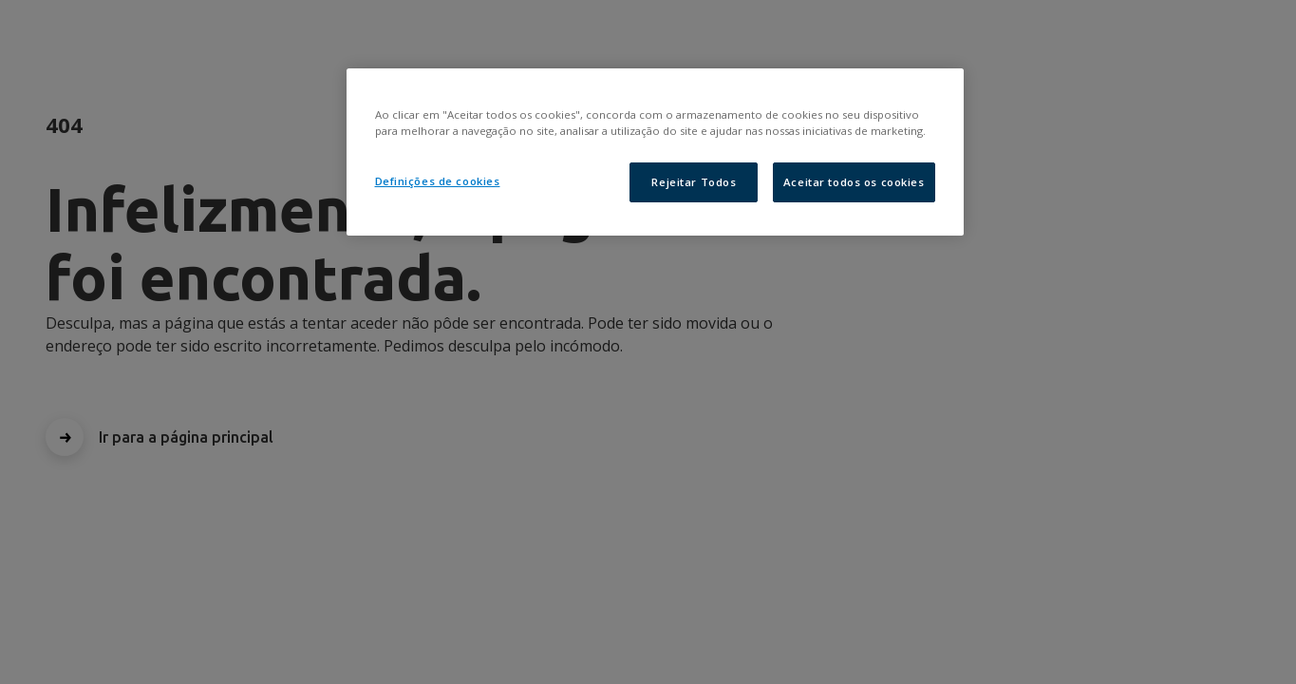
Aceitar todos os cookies (854, 182)
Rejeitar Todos (693, 182)
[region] (655, 152)
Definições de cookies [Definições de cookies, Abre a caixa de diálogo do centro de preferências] (437, 181)
